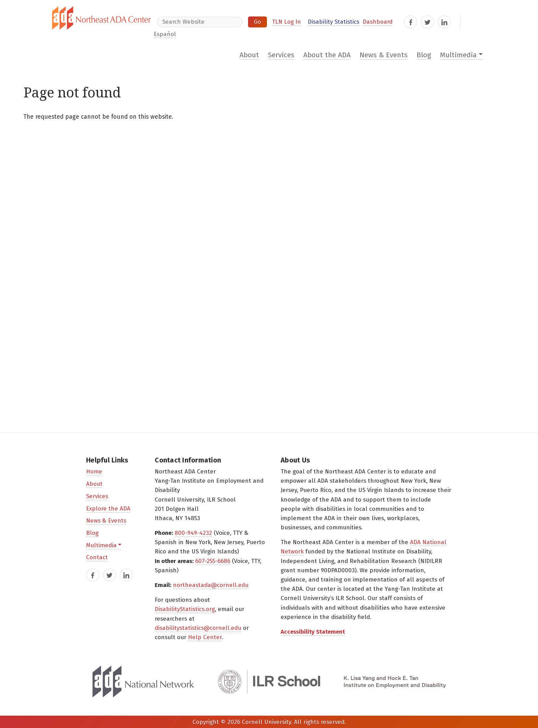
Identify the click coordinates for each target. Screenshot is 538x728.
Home (94, 471)
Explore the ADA (108, 508)
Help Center (205, 637)
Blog (424, 55)
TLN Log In (286, 21)
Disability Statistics (333, 21)
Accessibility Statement (313, 631)
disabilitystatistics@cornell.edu (198, 628)
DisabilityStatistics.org (185, 609)
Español (165, 34)
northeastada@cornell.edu (210, 585)
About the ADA (327, 55)
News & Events (384, 55)
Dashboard (378, 21)
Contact (97, 557)
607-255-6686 (212, 561)
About (249, 55)
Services (281, 55)
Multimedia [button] (458, 55)
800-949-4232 (193, 533)
